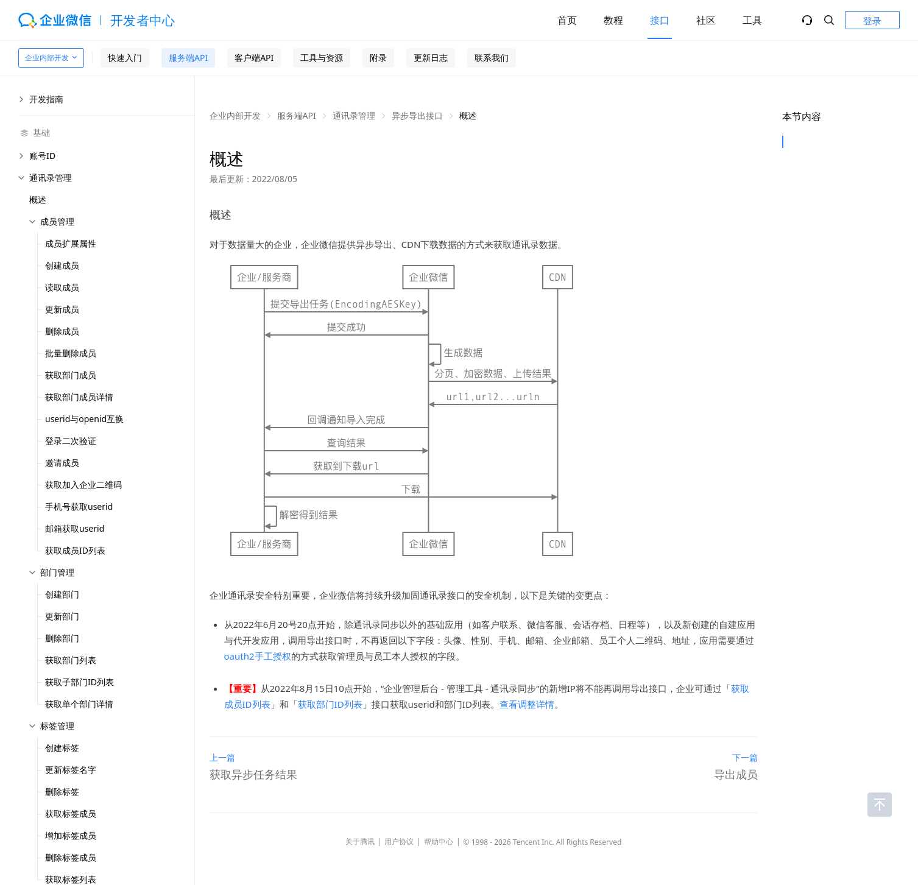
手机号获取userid (79, 506)
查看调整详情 (527, 704)
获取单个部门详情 (79, 704)
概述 (37, 199)
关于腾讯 (360, 841)
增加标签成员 (70, 835)
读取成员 (62, 287)
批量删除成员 (70, 353)
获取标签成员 (70, 813)
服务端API (188, 57)
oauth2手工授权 (257, 656)
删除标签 (62, 791)
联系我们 (492, 57)
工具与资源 (321, 57)
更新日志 (431, 57)
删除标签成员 (70, 857)
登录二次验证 (70, 440)
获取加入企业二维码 (83, 484)
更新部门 (62, 616)
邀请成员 (62, 462)
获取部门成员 (70, 375)
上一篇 (222, 757)
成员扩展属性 (70, 243)
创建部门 (62, 594)
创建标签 (62, 747)
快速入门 (125, 57)
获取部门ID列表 (330, 704)
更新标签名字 (70, 769)
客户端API (254, 57)
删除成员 (62, 331)
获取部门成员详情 (79, 397)
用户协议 (399, 841)
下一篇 (745, 757)
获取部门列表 (70, 660)
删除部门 (62, 638)
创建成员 (62, 265)
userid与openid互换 (84, 419)
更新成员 (62, 309)
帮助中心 (438, 841)
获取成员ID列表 (75, 550)
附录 (378, 57)
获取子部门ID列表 (79, 682)
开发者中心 (142, 20)
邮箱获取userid (74, 528)
